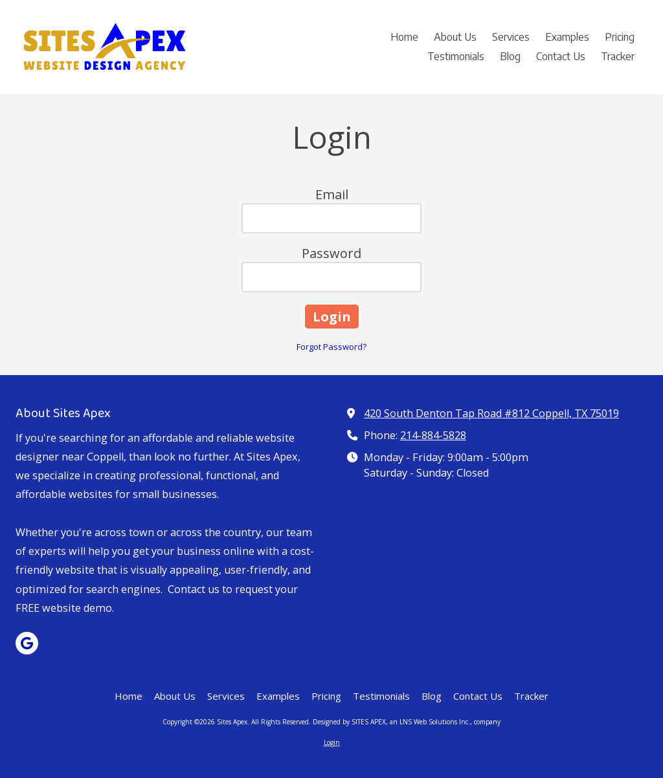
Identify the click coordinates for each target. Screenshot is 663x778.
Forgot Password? (331, 346)
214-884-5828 (433, 435)
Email (331, 194)
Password (331, 253)
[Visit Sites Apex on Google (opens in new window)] (27, 643)
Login (332, 742)
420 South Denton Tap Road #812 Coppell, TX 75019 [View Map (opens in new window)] (491, 413)
